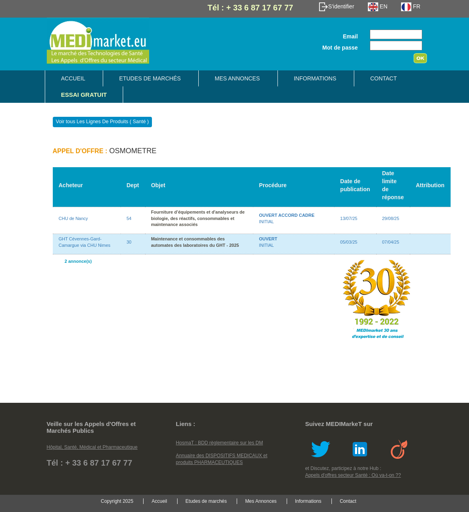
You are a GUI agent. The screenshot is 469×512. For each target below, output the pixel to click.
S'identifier (336, 6)
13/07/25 (348, 218)
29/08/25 (390, 218)
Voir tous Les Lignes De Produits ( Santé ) (102, 121)
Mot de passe (340, 47)
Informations (315, 78)
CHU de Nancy (73, 218)
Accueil (73, 78)
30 (129, 242)
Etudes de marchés (150, 78)
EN (377, 6)
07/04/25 (390, 242)
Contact (383, 78)
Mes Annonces (237, 78)
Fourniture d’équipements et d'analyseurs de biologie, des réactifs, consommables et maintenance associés (198, 218)
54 (129, 218)
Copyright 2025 (117, 501)
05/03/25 (348, 242)
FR (411, 6)
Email (350, 36)
